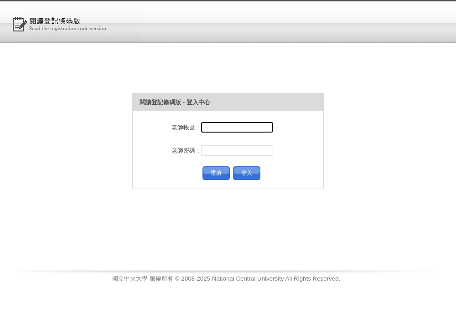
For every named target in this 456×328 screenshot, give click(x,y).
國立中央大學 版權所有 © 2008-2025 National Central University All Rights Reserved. (226, 278)
